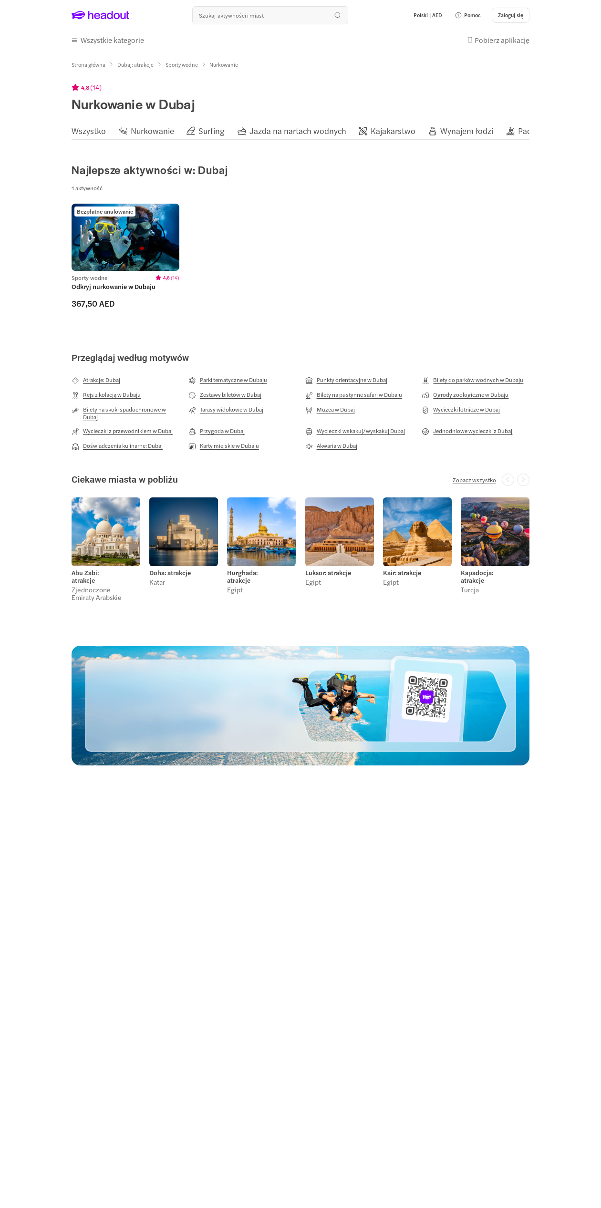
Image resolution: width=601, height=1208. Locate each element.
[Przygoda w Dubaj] (216, 431)
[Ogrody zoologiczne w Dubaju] (465, 395)
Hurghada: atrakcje (242, 576)
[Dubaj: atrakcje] (135, 65)
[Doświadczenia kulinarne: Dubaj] (117, 446)
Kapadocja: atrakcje (477, 576)
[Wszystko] (89, 131)
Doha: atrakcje (170, 573)
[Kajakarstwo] (393, 131)
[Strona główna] (88, 65)
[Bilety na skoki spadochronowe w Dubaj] (125, 413)
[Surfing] (211, 131)
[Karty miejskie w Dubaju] (223, 446)
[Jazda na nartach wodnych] (297, 131)
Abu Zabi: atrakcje (85, 576)
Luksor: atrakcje (328, 573)
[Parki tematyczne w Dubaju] (227, 380)
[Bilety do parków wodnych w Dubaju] (472, 380)
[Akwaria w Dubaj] (331, 446)
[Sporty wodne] (182, 65)
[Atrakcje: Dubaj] (96, 380)
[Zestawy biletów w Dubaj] (224, 395)
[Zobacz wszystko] (474, 480)
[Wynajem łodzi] (466, 131)
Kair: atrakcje (402, 573)
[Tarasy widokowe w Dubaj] (225, 409)
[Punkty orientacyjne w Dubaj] (346, 380)
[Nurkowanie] (152, 131)
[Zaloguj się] (510, 15)
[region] (300, 130)
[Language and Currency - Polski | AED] (427, 15)
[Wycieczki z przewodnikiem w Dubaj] (122, 431)
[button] (467, 15)
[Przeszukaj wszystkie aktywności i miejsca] (270, 15)
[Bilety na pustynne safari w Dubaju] (353, 395)
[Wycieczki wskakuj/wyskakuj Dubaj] (355, 431)
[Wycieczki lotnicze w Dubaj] (461, 409)
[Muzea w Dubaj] (330, 409)
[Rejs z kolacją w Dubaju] (106, 395)
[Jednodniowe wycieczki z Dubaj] (467, 431)
